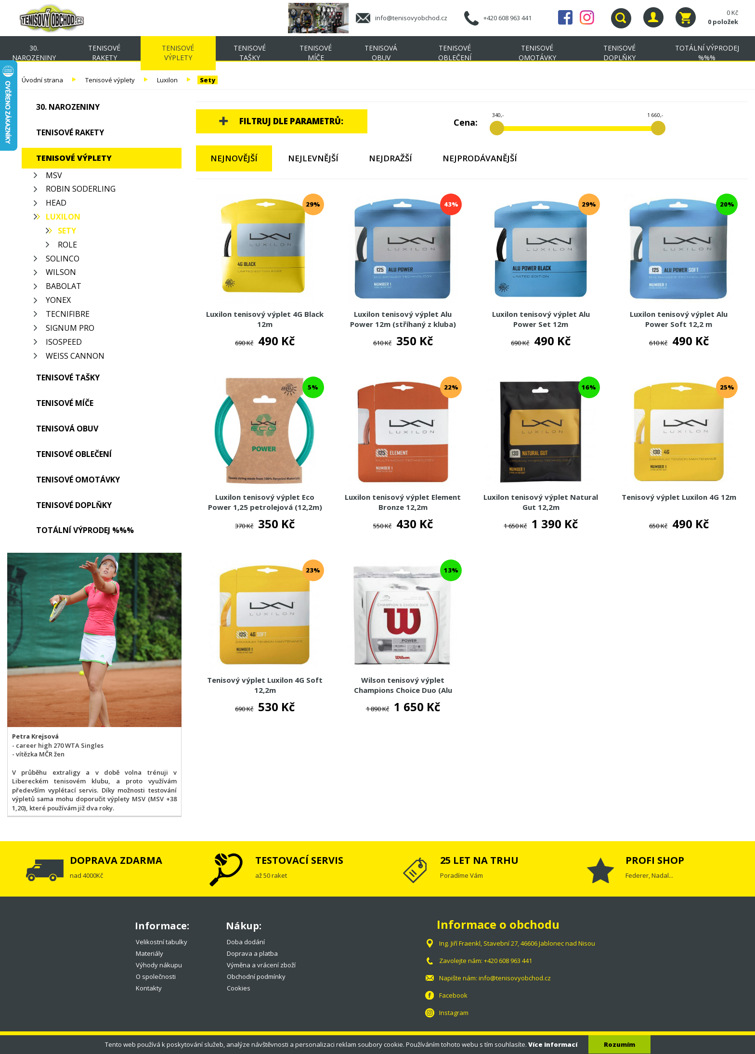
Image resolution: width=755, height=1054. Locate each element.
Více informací (552, 1044)
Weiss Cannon (75, 356)
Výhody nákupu (159, 965)
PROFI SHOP (654, 860)
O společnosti (156, 976)
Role (67, 244)
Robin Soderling (81, 188)
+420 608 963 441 (507, 17)
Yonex (58, 300)
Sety (207, 80)
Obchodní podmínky (256, 976)
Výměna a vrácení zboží (261, 965)
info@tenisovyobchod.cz (411, 17)
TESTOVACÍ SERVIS (299, 860)
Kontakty (149, 988)
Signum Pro (70, 328)
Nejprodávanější (480, 158)
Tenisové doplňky (619, 52)
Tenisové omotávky (537, 52)
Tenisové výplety (178, 52)
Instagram (587, 17)
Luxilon (167, 80)
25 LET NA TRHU (479, 860)
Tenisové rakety (104, 52)
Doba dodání (246, 941)
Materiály (149, 953)
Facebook (565, 17)
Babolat (63, 286)
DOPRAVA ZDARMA (116, 860)
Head (56, 202)
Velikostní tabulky (161, 941)
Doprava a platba (252, 953)
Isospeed (64, 342)
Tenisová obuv (380, 52)
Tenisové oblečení (454, 52)
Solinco (62, 258)
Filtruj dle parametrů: (291, 121)
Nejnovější (234, 158)
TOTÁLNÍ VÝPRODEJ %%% (707, 52)
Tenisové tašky (250, 52)
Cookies (238, 988)
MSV (54, 175)
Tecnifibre (68, 314)
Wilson (61, 272)
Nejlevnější (313, 158)
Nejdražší (390, 158)
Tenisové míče (315, 52)
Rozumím (619, 1044)
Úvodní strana (42, 80)
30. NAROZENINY (34, 52)
